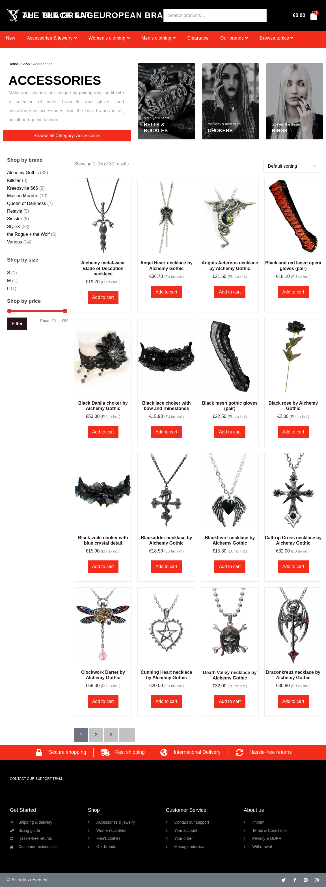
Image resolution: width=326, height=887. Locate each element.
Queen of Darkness (26, 203)
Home (13, 64)
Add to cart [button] (103, 297)
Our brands (234, 38)
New (10, 38)
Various (14, 241)
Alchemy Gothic (23, 172)
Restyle (14, 211)
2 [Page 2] (96, 734)
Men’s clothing (158, 38)
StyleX (13, 226)
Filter (17, 323)
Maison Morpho (22, 195)
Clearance (198, 38)
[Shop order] (292, 166)
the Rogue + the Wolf (28, 234)
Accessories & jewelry (52, 38)
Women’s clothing (109, 38)
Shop (25, 64)
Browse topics (276, 38)
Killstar (14, 180)
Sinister (14, 218)
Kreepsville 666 (22, 188)
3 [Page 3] (111, 734)
